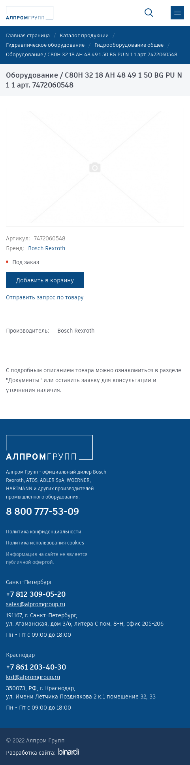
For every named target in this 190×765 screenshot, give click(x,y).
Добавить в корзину (45, 280)
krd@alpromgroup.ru (33, 677)
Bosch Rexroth (46, 248)
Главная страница (28, 35)
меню (177, 12)
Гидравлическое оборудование (45, 45)
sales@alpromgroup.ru (35, 604)
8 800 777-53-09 (42, 511)
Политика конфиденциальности (43, 531)
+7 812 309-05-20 (36, 594)
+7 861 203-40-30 (36, 667)
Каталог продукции (84, 35)
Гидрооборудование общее (129, 45)
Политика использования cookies (45, 542)
